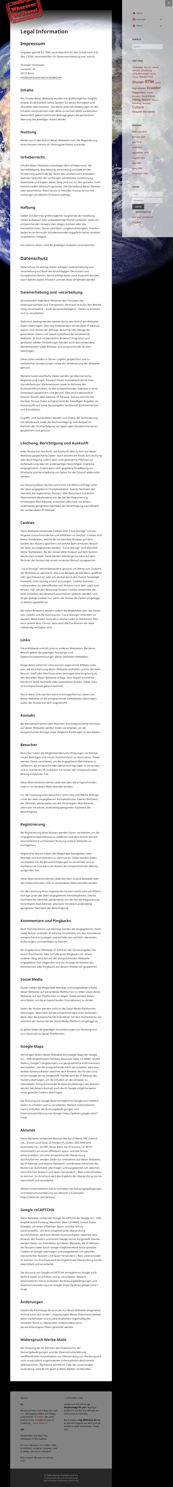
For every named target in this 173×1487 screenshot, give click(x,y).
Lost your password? (142, 217)
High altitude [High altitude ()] (139, 88)
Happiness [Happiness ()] (139, 92)
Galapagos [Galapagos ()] (137, 67)
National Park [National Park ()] (146, 76)
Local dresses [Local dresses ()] (148, 96)
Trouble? (136, 222)
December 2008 (140, 173)
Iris (22, 1413)
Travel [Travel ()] (150, 92)
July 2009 (136, 163)
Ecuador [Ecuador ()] (154, 87)
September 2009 (140, 152)
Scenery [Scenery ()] (146, 103)
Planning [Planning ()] (136, 103)
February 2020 (139, 131)
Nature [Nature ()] (146, 99)
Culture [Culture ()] (138, 107)
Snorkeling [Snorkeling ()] (146, 70)
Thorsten (38, 1416)
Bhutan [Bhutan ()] (138, 82)
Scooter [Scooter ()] (158, 83)
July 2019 (136, 142)
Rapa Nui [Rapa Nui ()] (147, 67)
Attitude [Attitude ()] (155, 67)
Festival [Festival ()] (135, 77)
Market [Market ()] (153, 74)
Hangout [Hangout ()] (155, 100)
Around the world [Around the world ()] (143, 111)
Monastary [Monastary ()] (136, 96)
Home (140, 13)
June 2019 (137, 147)
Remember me (143, 211)
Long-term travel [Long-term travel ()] (140, 73)
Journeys (141, 19)
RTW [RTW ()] (149, 82)
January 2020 (138, 136)
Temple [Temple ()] (136, 70)
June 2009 (137, 168)
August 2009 (138, 157)
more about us (40, 1423)
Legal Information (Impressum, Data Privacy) (61, 1480)
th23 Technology (71, 1478)
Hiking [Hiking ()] (136, 99)
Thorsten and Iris (69, 1475)
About (140, 25)
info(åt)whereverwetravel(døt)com (41, 77)
